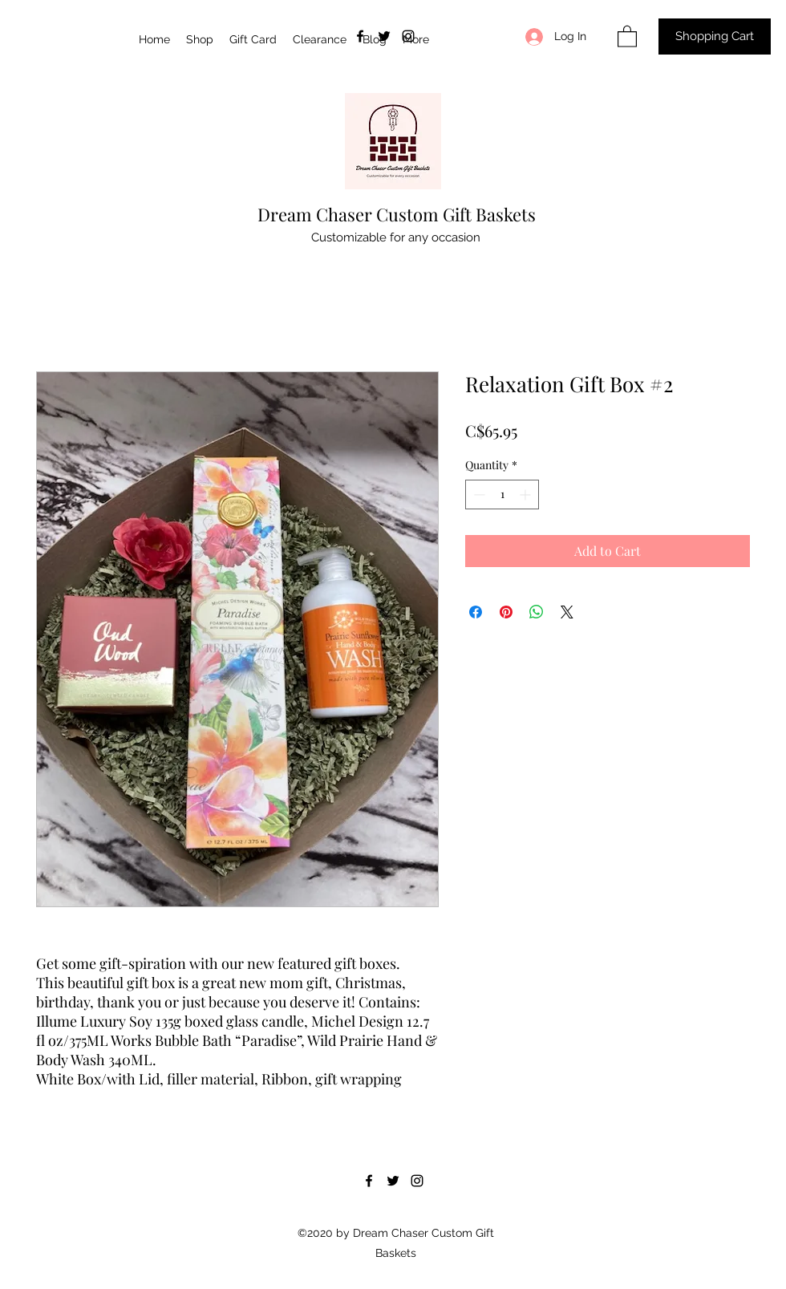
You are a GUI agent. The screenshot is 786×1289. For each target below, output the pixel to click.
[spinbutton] (502, 494)
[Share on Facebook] (475, 612)
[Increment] (527, 494)
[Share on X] (567, 612)
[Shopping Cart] (714, 36)
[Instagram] (408, 36)
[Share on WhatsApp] (536, 612)
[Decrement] (478, 494)
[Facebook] (360, 36)
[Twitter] (384, 36)
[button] (627, 35)
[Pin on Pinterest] (506, 612)
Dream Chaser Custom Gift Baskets (396, 214)
